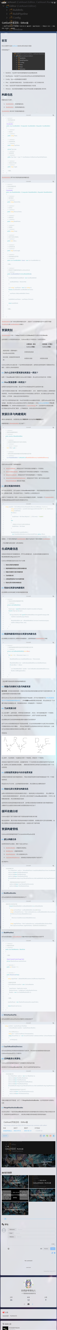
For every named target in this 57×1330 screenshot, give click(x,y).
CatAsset (14, 46)
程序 (30, 26)
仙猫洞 (3, 3)
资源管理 (5, 1135)
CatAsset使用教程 (43, 403)
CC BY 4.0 (39, 1130)
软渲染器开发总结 (14, 1328)
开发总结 (37, 26)
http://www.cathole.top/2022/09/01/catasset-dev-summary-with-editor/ (25, 1125)
